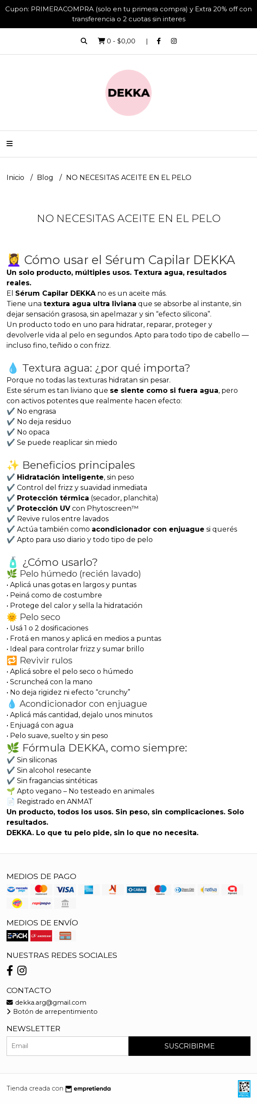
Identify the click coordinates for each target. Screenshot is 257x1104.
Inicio (16, 177)
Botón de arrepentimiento (52, 1012)
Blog (46, 177)
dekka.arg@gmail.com (46, 1002)
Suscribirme (190, 1046)
